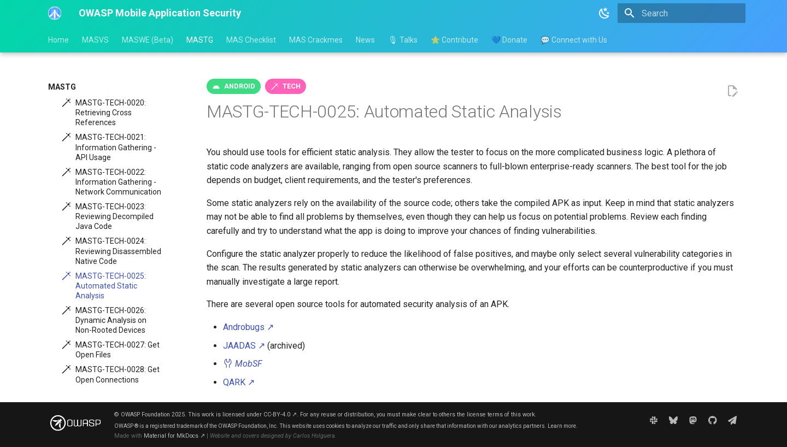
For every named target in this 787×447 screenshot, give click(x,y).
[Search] (681, 13)
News (365, 40)
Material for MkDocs (174, 435)
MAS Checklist (251, 40)
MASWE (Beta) (147, 40)
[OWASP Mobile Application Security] (55, 13)
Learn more (562, 426)
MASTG (199, 40)
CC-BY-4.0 (280, 414)
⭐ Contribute (454, 40)
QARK (239, 382)
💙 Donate (509, 40)
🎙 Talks (403, 40)
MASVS (95, 40)
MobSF (242, 363)
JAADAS (244, 345)
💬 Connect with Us (574, 40)
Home (58, 40)
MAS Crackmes (316, 40)
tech (292, 86)
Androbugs (248, 327)
